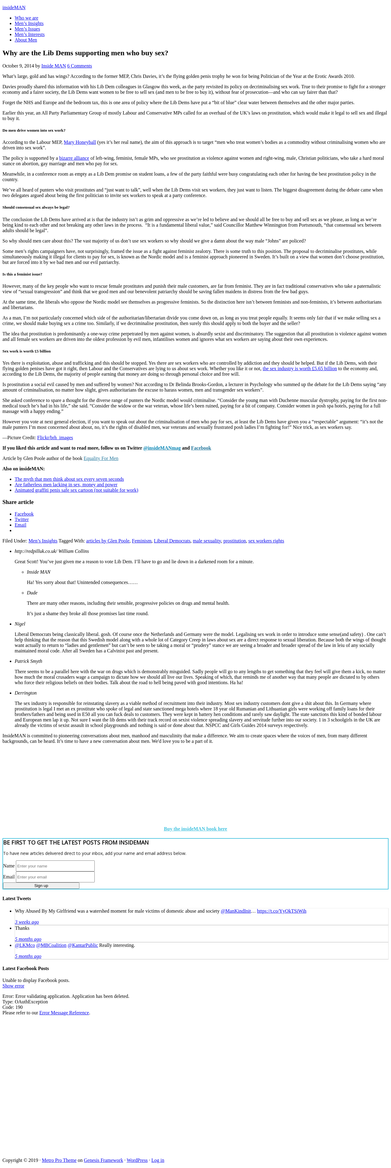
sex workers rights (266, 540)
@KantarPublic (83, 945)
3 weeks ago (27, 922)
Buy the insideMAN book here (195, 828)
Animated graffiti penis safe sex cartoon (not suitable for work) (76, 490)
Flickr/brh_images (55, 437)
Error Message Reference (64, 1012)
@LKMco (25, 945)
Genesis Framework (103, 1160)
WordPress (137, 1160)
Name (9, 865)
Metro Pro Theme (59, 1160)
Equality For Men (101, 458)
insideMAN (14, 7)
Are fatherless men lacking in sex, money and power (66, 484)
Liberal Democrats (172, 540)
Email (9, 876)
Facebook (201, 448)
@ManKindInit (236, 911)
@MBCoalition (51, 945)
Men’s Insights (42, 540)
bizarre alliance (74, 158)
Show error (13, 985)
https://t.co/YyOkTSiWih (281, 911)
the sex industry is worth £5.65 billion (300, 368)
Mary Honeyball (80, 142)
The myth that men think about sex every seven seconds (69, 479)
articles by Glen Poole (108, 540)
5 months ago (28, 939)
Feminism (142, 540)
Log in (158, 1160)
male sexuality (207, 540)
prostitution (234, 540)
